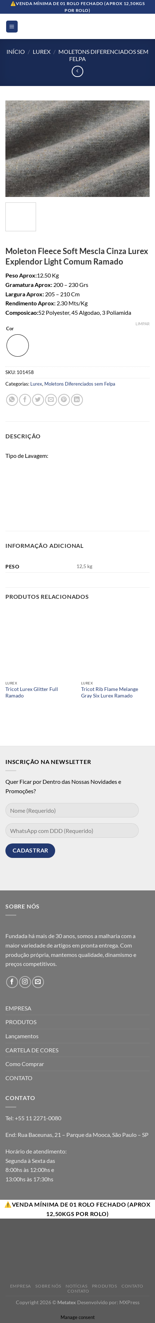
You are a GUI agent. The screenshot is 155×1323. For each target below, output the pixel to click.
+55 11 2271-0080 (38, 1117)
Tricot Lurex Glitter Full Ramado (31, 692)
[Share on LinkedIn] (77, 400)
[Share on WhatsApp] (12, 400)
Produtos (104, 1286)
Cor (10, 328)
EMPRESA (18, 1008)
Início (15, 51)
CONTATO (18, 1077)
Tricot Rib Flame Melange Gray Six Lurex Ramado (109, 692)
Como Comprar (24, 1063)
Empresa (20, 1286)
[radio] (17, 345)
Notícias (76, 1286)
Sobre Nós (48, 1286)
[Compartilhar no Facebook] (25, 400)
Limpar (143, 323)
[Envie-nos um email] (38, 982)
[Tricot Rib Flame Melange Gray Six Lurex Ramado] (115, 642)
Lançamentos (22, 1035)
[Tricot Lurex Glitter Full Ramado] (39, 642)
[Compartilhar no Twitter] (38, 400)
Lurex (41, 51)
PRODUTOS (20, 1021)
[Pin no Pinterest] (64, 400)
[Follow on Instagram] (25, 982)
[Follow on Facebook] (12, 982)
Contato (132, 1286)
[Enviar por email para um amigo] (51, 400)
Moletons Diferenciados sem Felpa (79, 384)
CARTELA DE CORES (31, 1050)
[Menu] (12, 27)
